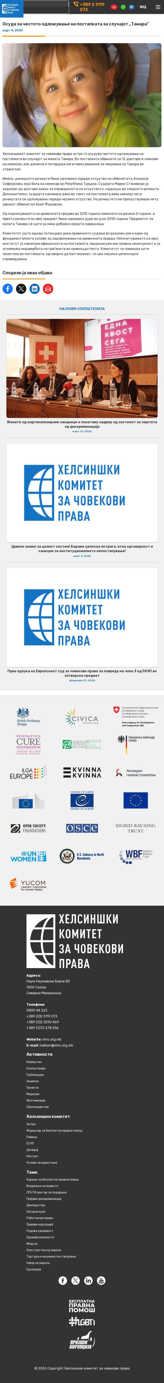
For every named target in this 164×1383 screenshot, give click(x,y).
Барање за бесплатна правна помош (52, 1179)
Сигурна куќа (35, 1211)
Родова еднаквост (39, 1231)
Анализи (32, 1081)
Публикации (35, 1075)
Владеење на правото (42, 1186)
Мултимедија (35, 1100)
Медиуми (32, 1094)
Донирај (32, 1150)
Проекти (32, 1088)
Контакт (32, 1156)
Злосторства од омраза (43, 1250)
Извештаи (33, 1062)
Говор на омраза (38, 1263)
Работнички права (39, 1218)
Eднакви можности (40, 1237)
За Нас (31, 1124)
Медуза (31, 1244)
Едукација (33, 1269)
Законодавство (37, 1107)
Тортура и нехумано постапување (51, 1256)
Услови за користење (41, 1163)
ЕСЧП (30, 1143)
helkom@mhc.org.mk (56, 1045)
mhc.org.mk (51, 1039)
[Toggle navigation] (158, 7)
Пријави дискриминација (44, 1199)
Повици (31, 1137)
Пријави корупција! (39, 1224)
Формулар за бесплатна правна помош (54, 1130)
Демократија (35, 1205)
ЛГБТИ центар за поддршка (46, 1192)
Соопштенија (35, 1068)
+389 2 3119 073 (92, 7)
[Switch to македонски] (143, 7)
